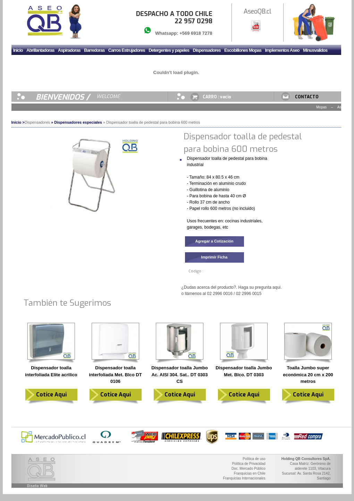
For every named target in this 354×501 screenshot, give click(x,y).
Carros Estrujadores (126, 50)
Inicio (18, 50)
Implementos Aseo (282, 50)
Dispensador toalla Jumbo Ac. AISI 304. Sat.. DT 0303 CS (179, 374)
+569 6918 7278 (195, 33)
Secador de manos (92, 61)
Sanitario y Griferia (54, 61)
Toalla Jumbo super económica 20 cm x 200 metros (308, 374)
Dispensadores (207, 50)
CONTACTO (307, 97)
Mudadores (23, 61)
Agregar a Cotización (214, 241)
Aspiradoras (69, 50)
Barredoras (94, 50)
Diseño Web (37, 486)
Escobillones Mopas (242, 50)
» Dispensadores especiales (76, 122)
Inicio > (18, 122)
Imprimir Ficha (214, 257)
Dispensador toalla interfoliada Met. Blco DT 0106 (115, 374)
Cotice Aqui (51, 394)
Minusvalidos (315, 50)
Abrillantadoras (40, 50)
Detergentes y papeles (169, 50)
